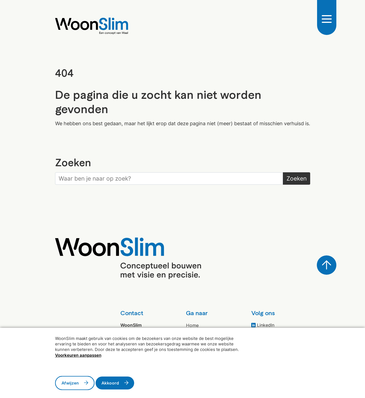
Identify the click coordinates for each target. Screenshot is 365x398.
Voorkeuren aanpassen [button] (78, 355)
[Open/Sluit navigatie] (327, 18)
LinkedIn (262, 325)
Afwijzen (70, 383)
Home (192, 325)
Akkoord (110, 383)
